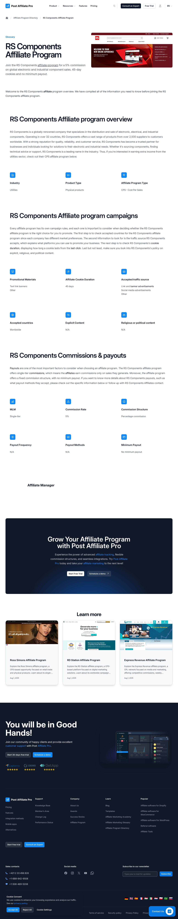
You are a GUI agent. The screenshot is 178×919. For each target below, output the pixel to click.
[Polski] (161, 898)
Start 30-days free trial (18, 755)
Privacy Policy (132, 913)
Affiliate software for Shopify (153, 805)
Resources (69, 6)
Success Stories (77, 817)
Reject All (27, 910)
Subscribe (166, 874)
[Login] (160, 5)
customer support (15, 745)
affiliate (47, 91)
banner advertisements (142, 286)
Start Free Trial (76, 573)
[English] (131, 898)
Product (54, 6)
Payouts (14, 368)
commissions (36, 373)
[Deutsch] (126, 898)
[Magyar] (146, 898)
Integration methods (14, 818)
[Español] (136, 898)
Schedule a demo (99, 573)
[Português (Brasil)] (166, 898)
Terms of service (96, 913)
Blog (107, 805)
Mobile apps (11, 824)
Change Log (40, 817)
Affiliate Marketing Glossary (117, 822)
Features (9, 813)
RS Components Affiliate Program (58, 18)
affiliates (70, 373)
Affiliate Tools (147, 831)
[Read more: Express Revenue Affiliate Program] (146, 652)
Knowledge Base (42, 805)
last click (76, 248)
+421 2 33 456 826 (19, 873)
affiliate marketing (93, 563)
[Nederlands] (156, 898)
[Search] (116, 5)
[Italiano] (151, 898)
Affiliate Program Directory (25, 18)
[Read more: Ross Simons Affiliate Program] (32, 652)
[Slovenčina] (171, 898)
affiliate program (48, 65)
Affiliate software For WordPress (155, 820)
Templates (110, 811)
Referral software (148, 826)
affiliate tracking (105, 554)
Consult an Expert (130, 6)
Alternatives (10, 830)
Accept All (13, 910)
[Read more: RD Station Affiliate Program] (89, 652)
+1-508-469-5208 (18, 884)
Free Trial (149, 6)
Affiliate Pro (44, 745)
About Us (74, 805)
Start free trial (13, 844)
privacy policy (20, 903)
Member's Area (42, 811)
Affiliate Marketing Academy (118, 817)
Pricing (8, 807)
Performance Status (44, 822)
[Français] (141, 898)
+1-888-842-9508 (18, 878)
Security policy (114, 913)
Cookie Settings (44, 910)
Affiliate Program (77, 822)
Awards (73, 811)
